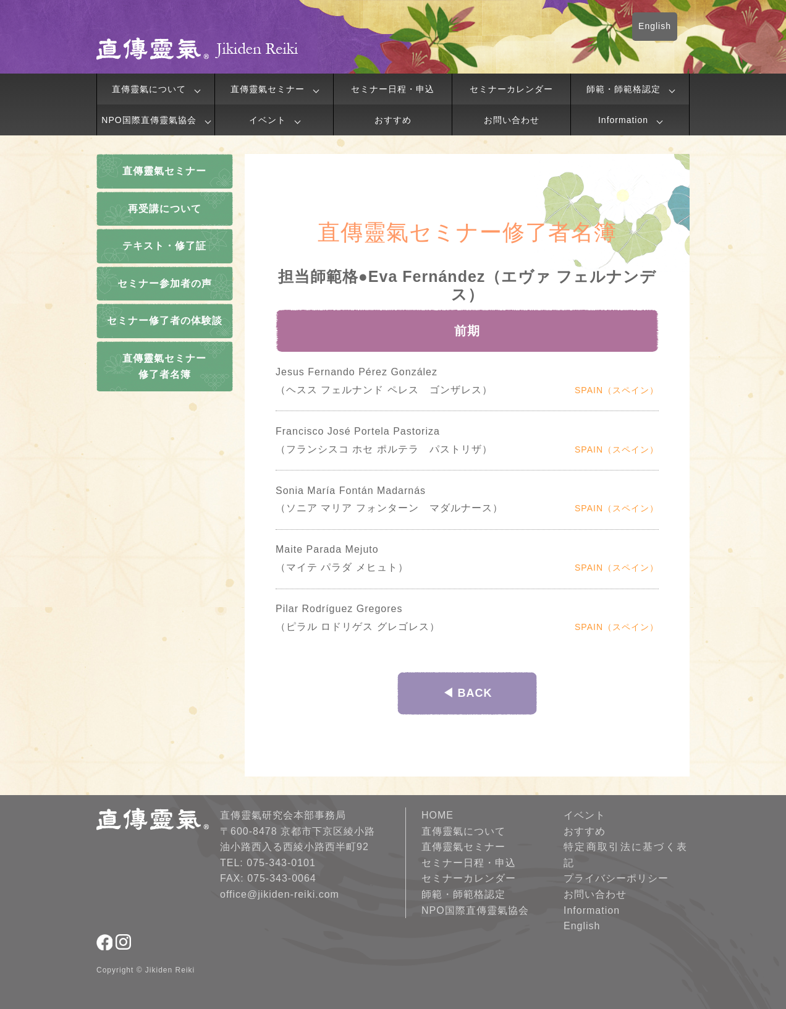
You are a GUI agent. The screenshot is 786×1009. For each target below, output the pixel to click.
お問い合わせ (511, 120)
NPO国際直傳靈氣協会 (148, 120)
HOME (437, 815)
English (654, 26)
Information (623, 120)
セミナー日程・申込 (392, 89)
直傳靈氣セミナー (267, 89)
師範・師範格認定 (623, 89)
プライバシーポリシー (616, 878)
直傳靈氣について (149, 89)
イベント (267, 120)
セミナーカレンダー (511, 89)
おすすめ (393, 120)
